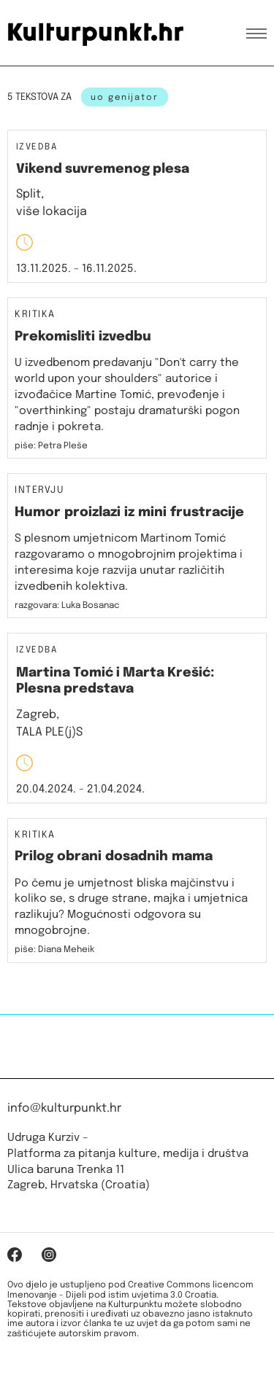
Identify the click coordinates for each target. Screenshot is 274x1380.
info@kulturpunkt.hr (64, 1108)
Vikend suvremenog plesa (102, 169)
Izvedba (36, 148)
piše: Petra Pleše (51, 446)
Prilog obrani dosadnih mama (114, 856)
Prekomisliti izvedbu (83, 336)
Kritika (35, 315)
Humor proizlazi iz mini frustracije (129, 512)
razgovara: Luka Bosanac (67, 605)
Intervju (39, 490)
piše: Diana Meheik (54, 950)
